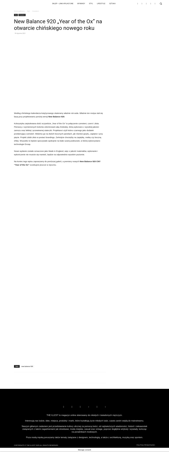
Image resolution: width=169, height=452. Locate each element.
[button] (160, 3)
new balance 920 (27, 366)
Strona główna (19, 11)
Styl (28, 11)
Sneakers (22, 15)
